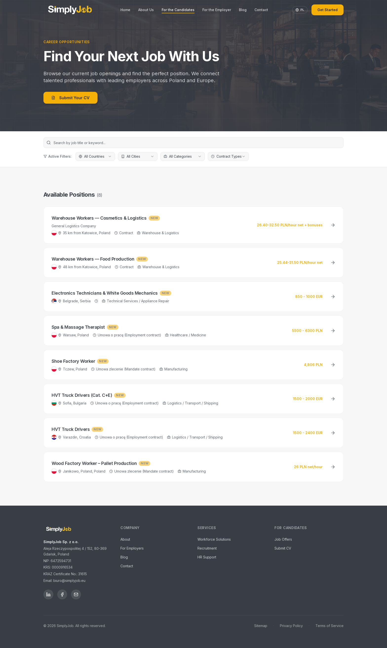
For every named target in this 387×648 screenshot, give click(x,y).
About (125, 539)
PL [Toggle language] (299, 10)
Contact (261, 10)
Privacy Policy (291, 626)
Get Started (327, 10)
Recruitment (207, 548)
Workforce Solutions (214, 539)
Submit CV (282, 548)
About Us (146, 10)
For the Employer (216, 10)
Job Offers (283, 539)
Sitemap (260, 626)
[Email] (76, 594)
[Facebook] (62, 594)
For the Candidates (178, 10)
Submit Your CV (70, 97)
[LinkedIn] (48, 594)
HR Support (206, 557)
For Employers (132, 548)
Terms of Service (329, 626)
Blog (243, 10)
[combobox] (95, 156)
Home (125, 10)
